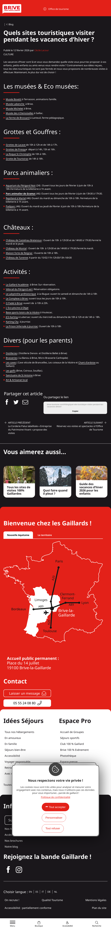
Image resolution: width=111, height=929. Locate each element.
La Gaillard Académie (17, 284)
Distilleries (11, 353)
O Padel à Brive (14, 303)
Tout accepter (57, 807)
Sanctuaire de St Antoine (19, 375)
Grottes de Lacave (16, 144)
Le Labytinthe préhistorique (21, 293)
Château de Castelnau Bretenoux (24, 240)
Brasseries (11, 357)
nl (55, 891)
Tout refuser (52, 828)
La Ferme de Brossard (18, 117)
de (49, 892)
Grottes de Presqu (16, 149)
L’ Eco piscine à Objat (17, 307)
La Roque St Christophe (18, 154)
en (30, 891)
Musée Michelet (14, 108)
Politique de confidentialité (55, 797)
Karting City (12, 321)
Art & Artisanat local (17, 379)
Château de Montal (16, 248)
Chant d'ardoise (87, 362)
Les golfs (10, 370)
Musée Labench (14, 103)
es (37, 891)
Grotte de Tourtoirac (17, 158)
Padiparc (10, 206)
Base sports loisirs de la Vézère (23, 312)
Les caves (11, 362)
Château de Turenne (17, 257)
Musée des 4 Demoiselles (19, 113)
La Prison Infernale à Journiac (22, 326)
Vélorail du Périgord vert (19, 289)
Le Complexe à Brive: (17, 298)
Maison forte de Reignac (19, 253)
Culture (8, 54)
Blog (11, 24)
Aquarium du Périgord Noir (21, 185)
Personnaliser (53, 817)
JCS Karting (12, 317)
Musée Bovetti (13, 99)
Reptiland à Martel (16, 198)
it (43, 892)
